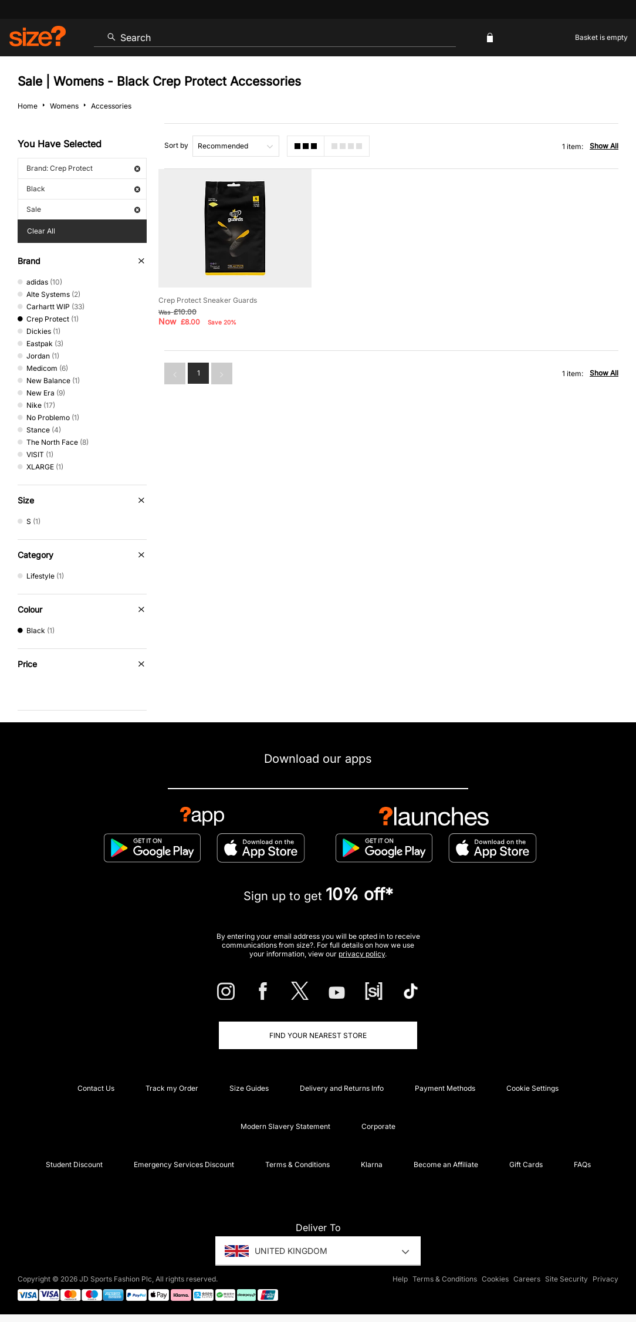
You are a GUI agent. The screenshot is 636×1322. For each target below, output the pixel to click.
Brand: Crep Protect (83, 168)
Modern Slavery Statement (285, 1126)
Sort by (176, 145)
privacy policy (362, 953)
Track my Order (172, 1088)
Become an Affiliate (446, 1164)
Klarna (372, 1164)
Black (83, 188)
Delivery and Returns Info (342, 1088)
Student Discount (74, 1164)
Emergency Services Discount (184, 1164)
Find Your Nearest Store (318, 1035)
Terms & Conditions (297, 1164)
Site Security (566, 1278)
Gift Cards (526, 1164)
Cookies (495, 1278)
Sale (83, 209)
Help (400, 1278)
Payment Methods (445, 1088)
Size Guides (249, 1088)
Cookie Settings (532, 1088)
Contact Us (95, 1088)
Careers (526, 1278)
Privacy (605, 1278)
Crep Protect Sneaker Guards (207, 299)
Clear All (41, 230)
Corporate (378, 1126)
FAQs (582, 1164)
